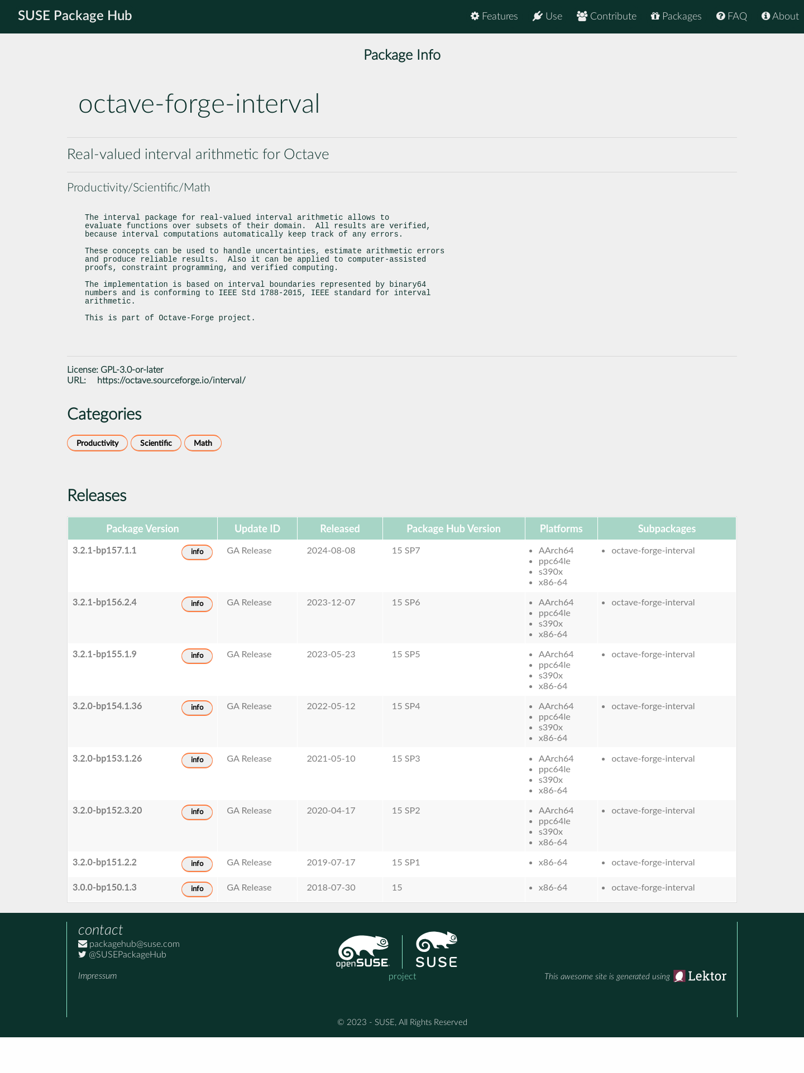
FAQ (731, 16)
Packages (676, 16)
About (780, 16)
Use (547, 16)
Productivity (97, 479)
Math (203, 479)
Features (494, 16)
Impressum (97, 1011)
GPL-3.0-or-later (132, 405)
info (197, 587)
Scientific (156, 479)
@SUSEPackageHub (122, 990)
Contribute (606, 16)
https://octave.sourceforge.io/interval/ (171, 416)
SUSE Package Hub (75, 16)
